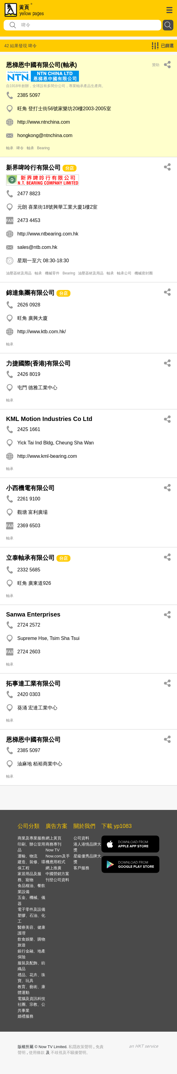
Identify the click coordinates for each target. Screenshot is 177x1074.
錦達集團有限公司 (30, 292)
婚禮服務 (25, 1016)
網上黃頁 (53, 838)
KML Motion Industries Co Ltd (49, 418)
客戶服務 (81, 868)
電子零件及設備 (31, 909)
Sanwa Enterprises (33, 614)
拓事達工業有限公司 (33, 683)
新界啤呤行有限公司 (33, 167)
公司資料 (81, 838)
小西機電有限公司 (30, 488)
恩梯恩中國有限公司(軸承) (41, 65)
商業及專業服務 (31, 838)
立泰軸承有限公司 (30, 557)
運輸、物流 (27, 856)
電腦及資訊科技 (31, 998)
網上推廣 (53, 868)
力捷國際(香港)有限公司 (38, 363)
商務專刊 (53, 844)
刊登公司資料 (57, 880)
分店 (69, 168)
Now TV (53, 850)
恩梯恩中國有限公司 (33, 739)
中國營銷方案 (57, 873)
